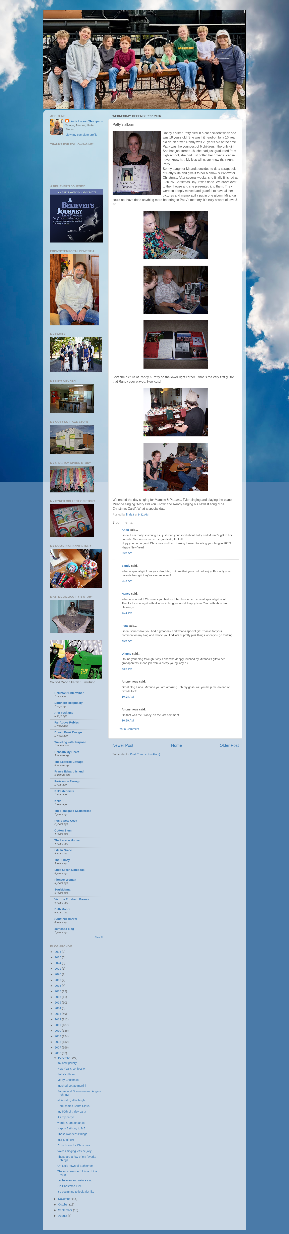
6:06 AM (127, 640)
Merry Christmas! (68, 1079)
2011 (58, 1025)
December (65, 1058)
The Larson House (67, 840)
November (65, 1198)
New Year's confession (71, 1068)
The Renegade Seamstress (72, 810)
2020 (58, 974)
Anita (125, 529)
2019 (58, 980)
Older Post (229, 745)
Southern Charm (65, 919)
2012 (58, 1019)
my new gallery (67, 1063)
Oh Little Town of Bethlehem (75, 1165)
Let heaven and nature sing (74, 1180)
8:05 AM (127, 552)
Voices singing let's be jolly (74, 1151)
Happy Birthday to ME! (71, 1128)
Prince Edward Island (69, 771)
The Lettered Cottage (68, 761)
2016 (58, 997)
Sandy (126, 565)
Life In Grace (63, 850)
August (63, 1215)
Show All (99, 937)
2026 (58, 951)
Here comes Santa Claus (73, 1106)
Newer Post (122, 745)
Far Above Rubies (66, 722)
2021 (58, 968)
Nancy (126, 593)
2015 (58, 1002)
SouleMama (62, 889)
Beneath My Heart (66, 752)
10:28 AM (128, 696)
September (65, 1210)
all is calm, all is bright (71, 1100)
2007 (58, 1047)
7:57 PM (127, 668)
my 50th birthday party (71, 1111)
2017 (58, 991)
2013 (58, 1013)
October (63, 1204)
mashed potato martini (71, 1085)
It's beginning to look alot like (75, 1191)
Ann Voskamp (63, 712)
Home (176, 745)
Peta (125, 625)
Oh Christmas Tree (69, 1186)
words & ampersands (70, 1122)
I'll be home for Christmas (73, 1145)
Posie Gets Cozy (65, 820)
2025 (58, 957)
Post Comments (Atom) (145, 754)
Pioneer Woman (65, 879)
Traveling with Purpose (70, 742)
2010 (58, 1030)
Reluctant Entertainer (69, 693)
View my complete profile (81, 134)
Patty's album (66, 1074)
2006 (58, 1053)
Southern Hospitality (68, 702)
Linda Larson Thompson (86, 121)
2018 (58, 985)
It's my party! (65, 1117)
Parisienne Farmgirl (67, 781)
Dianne (126, 653)
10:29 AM (128, 720)
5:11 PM (127, 612)
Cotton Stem (63, 830)
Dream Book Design (68, 732)
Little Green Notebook (69, 869)
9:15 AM (127, 580)
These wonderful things (72, 1134)
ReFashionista (64, 791)
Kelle (57, 801)
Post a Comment (128, 729)
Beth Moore (62, 909)
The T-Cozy (62, 860)
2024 (58, 963)
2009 (58, 1036)
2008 (58, 1041)
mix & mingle (65, 1139)
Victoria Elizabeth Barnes (71, 899)
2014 (58, 1008)
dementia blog (64, 928)
